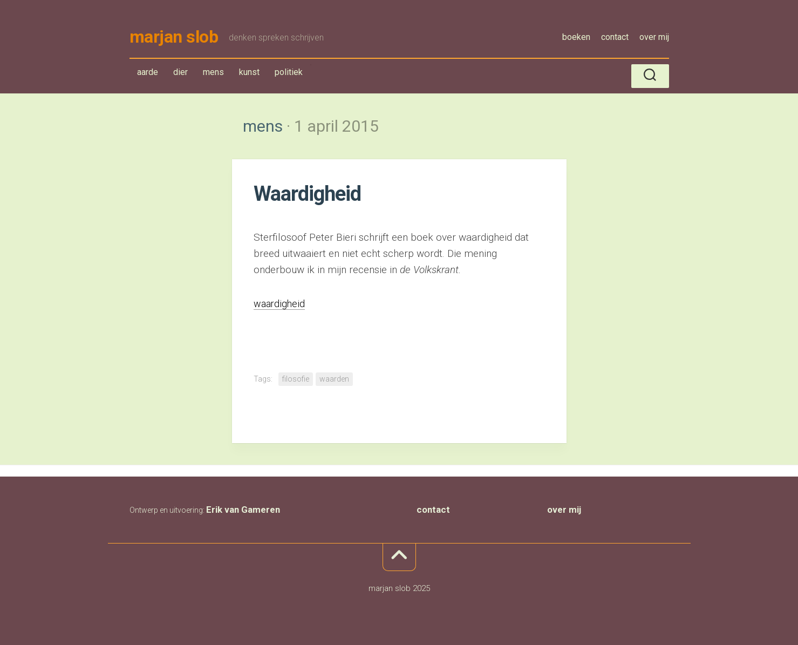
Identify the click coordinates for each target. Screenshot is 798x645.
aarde (147, 74)
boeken (576, 37)
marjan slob (174, 38)
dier (180, 74)
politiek (289, 74)
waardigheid (280, 305)
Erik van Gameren (243, 510)
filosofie (295, 380)
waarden (334, 380)
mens (215, 75)
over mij (654, 37)
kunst (249, 74)
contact (615, 37)
